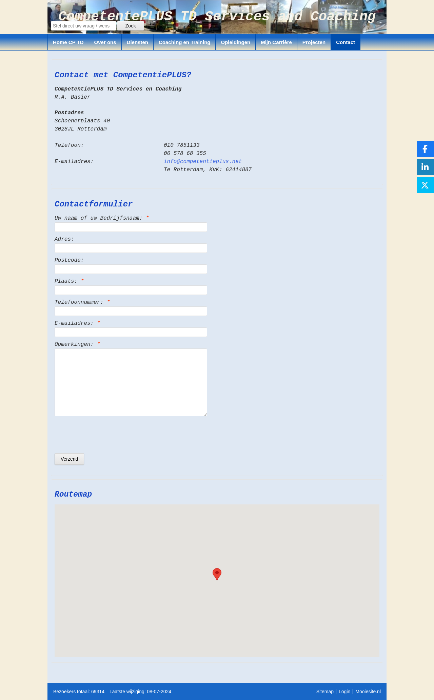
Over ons (105, 42)
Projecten (314, 42)
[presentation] (106, 434)
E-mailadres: (77, 323)
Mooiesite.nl (368, 691)
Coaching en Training (185, 42)
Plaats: (69, 281)
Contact (345, 42)
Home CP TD (68, 42)
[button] (217, 574)
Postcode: (69, 260)
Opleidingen (235, 42)
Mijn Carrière (276, 42)
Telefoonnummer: (82, 302)
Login (344, 691)
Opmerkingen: (77, 344)
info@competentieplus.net (203, 162)
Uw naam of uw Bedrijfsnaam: (102, 218)
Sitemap (325, 691)
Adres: (64, 239)
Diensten (137, 42)
